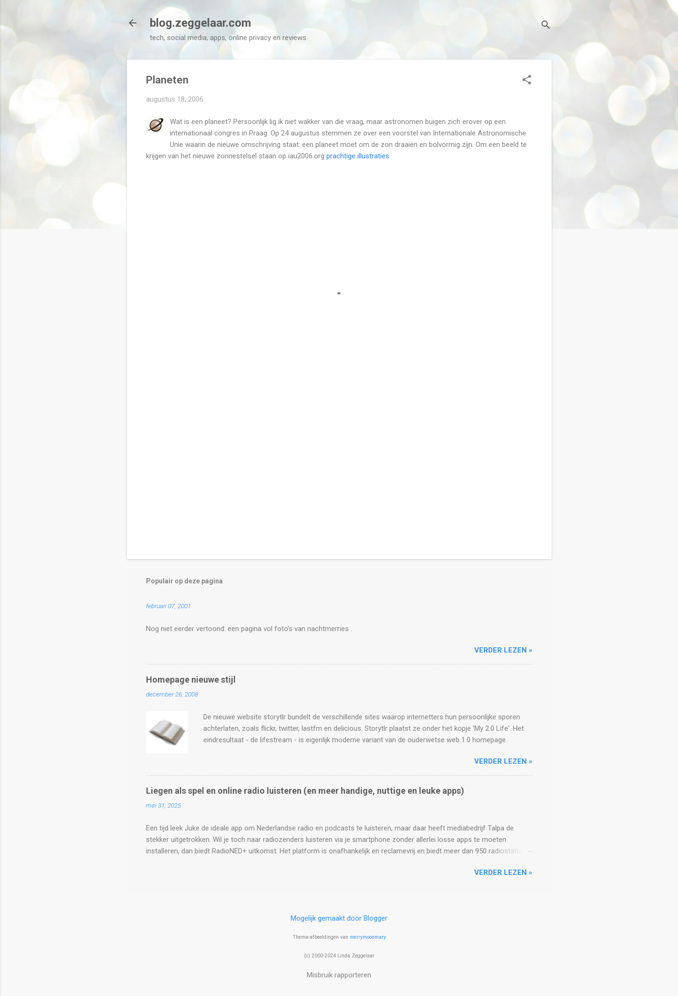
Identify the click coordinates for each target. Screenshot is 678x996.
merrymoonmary (368, 937)
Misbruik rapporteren (339, 975)
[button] (526, 80)
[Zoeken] (546, 26)
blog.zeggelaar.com (200, 23)
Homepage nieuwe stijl (191, 679)
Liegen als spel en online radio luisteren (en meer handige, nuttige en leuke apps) (305, 791)
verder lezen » (503, 650)
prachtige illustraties (357, 156)
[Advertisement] (339, 470)
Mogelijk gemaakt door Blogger (339, 918)
